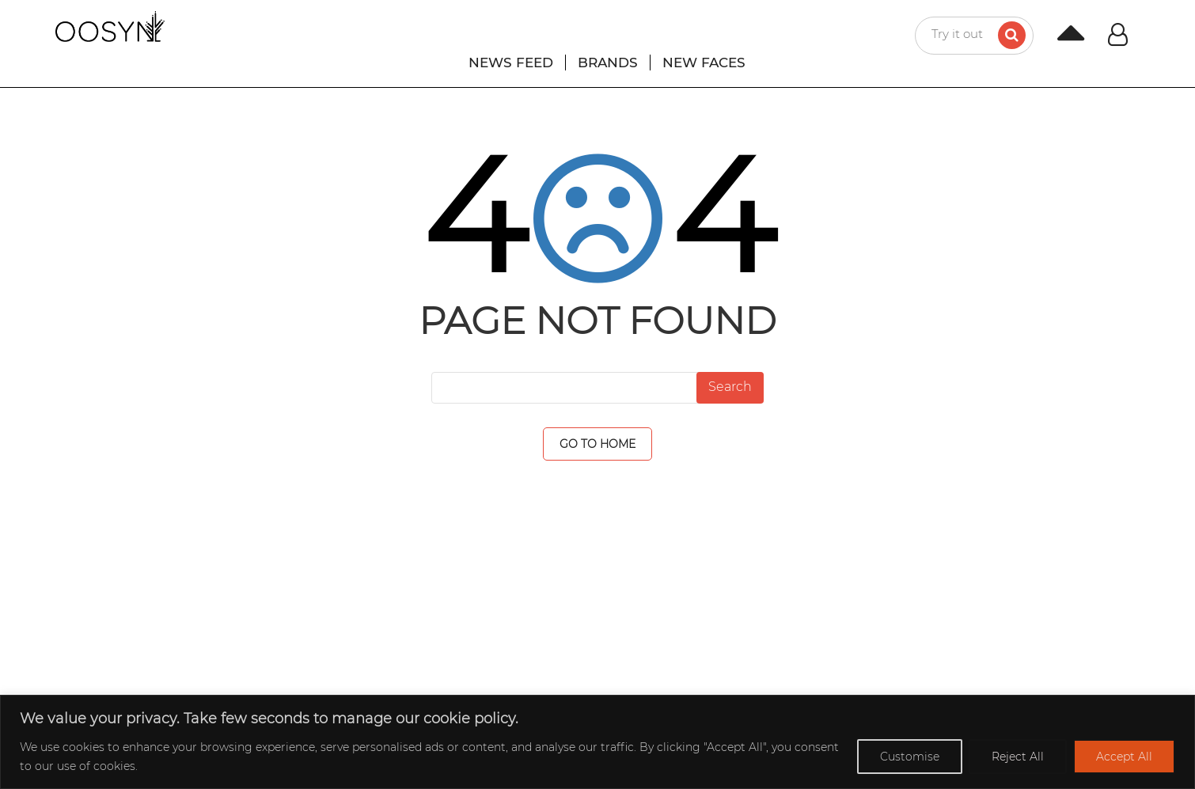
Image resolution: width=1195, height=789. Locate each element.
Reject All (1018, 756)
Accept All (1124, 756)
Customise (909, 756)
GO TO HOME (597, 444)
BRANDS (608, 62)
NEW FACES (703, 62)
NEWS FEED (511, 62)
